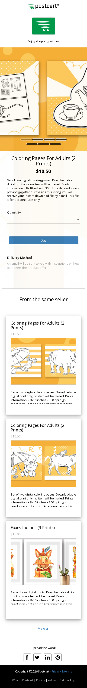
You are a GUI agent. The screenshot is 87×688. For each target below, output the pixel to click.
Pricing (40, 680)
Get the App (67, 680)
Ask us (52, 680)
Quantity (14, 212)
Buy (43, 240)
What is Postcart (22, 680)
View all (43, 628)
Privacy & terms (62, 671)
